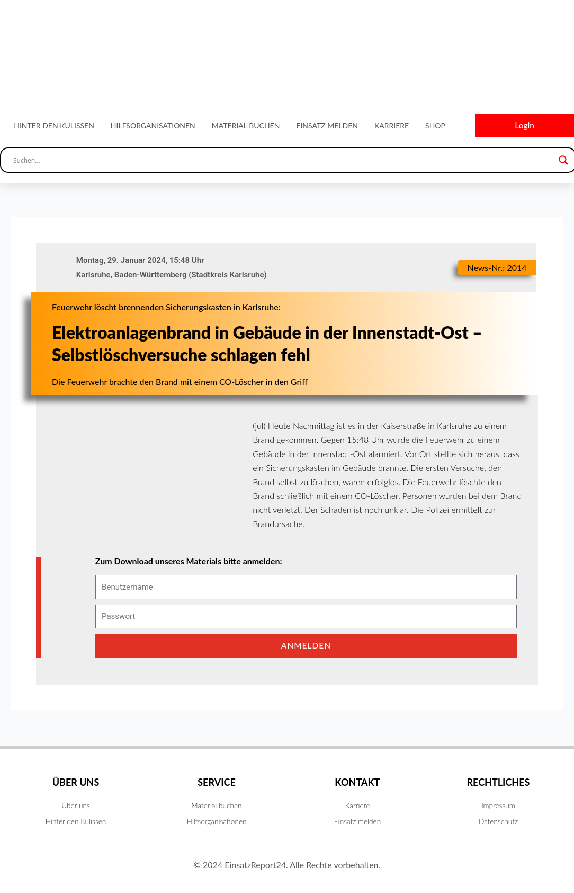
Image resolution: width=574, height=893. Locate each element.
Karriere (391, 125)
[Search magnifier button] (563, 161)
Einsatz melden (327, 125)
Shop (435, 125)
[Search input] (283, 161)
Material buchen (246, 125)
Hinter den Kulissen (54, 125)
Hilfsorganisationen (153, 125)
